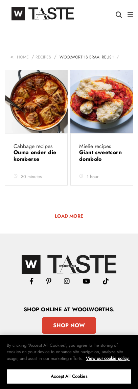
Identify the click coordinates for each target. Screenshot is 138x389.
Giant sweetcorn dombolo (100, 155)
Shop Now (69, 325)
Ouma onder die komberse (35, 155)
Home (23, 57)
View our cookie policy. (108, 358)
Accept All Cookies (69, 376)
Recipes (43, 57)
